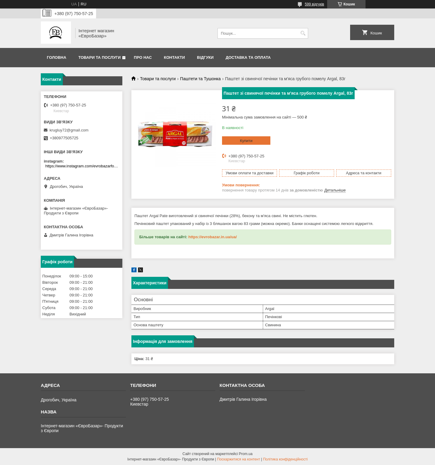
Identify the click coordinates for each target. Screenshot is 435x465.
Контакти (174, 57)
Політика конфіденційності (285, 459)
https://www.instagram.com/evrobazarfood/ (82, 166)
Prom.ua (246, 454)
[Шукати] (303, 33)
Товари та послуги (99, 57)
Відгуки (205, 57)
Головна (56, 57)
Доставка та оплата (248, 57)
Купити (246, 140)
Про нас (143, 57)
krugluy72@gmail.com (69, 130)
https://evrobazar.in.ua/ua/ (212, 237)
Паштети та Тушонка (200, 78)
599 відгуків (314, 4)
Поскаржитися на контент (238, 459)
